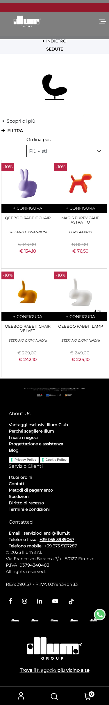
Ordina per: (38, 139)
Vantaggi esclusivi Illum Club (38, 424)
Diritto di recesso (26, 503)
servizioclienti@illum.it (47, 533)
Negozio (46, 670)
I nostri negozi (23, 437)
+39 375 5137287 (60, 546)
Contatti (17, 483)
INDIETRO (54, 41)
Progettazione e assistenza (36, 444)
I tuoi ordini (20, 477)
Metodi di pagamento (31, 490)
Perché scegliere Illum (31, 431)
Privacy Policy (25, 459)
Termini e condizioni (29, 509)
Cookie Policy (56, 459)
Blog (14, 450)
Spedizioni (19, 496)
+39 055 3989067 (57, 539)
